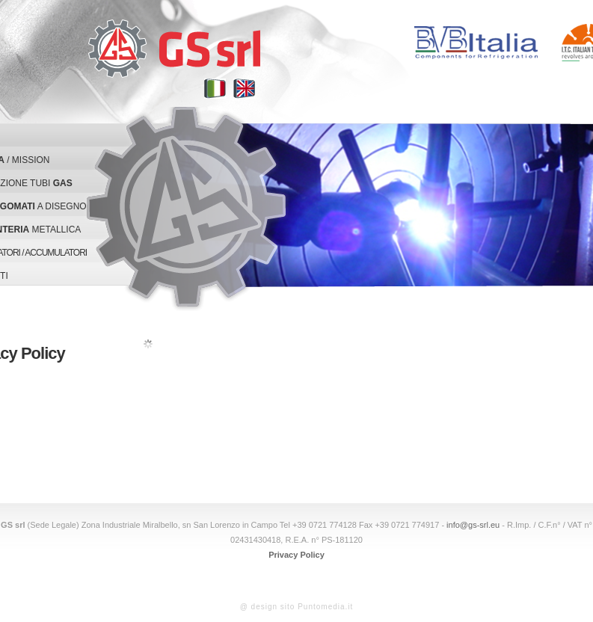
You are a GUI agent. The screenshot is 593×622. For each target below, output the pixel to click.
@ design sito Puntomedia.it (297, 607)
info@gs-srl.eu (473, 524)
